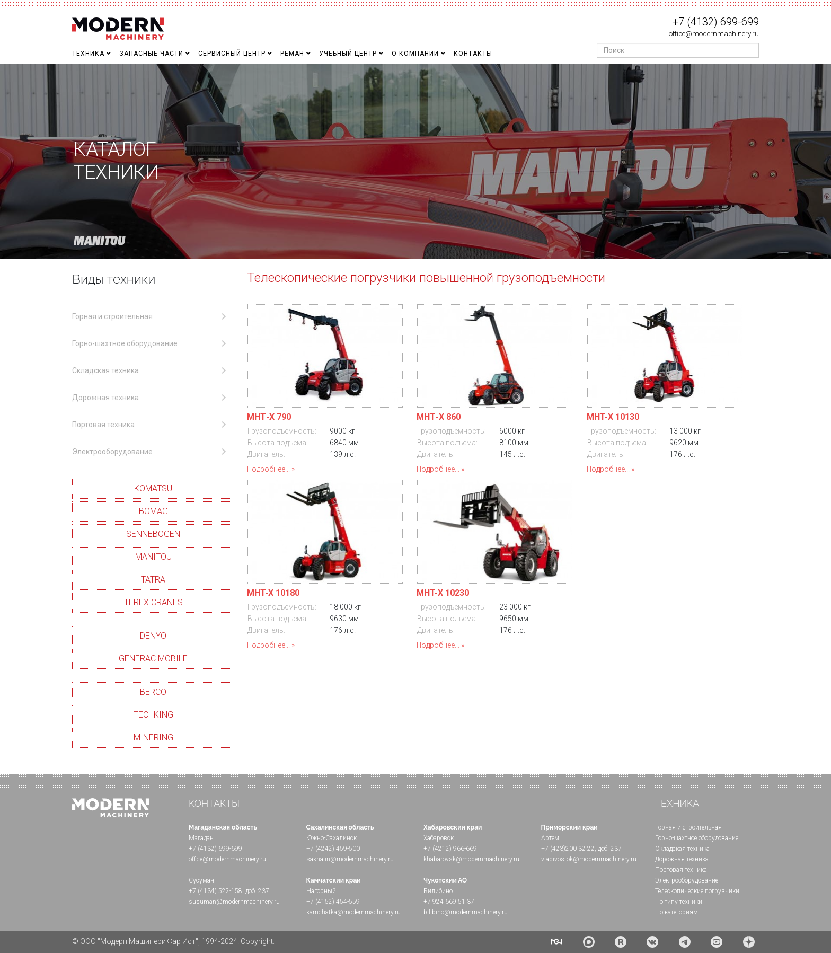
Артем (550, 838)
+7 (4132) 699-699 (716, 21)
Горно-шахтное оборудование (696, 838)
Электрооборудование (686, 880)
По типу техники (678, 901)
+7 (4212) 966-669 (450, 848)
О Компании (415, 53)
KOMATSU (153, 488)
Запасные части (151, 53)
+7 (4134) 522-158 (215, 891)
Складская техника (682, 848)
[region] (415, 161)
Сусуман (201, 880)
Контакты (473, 53)
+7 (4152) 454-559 (333, 901)
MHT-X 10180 (273, 593)
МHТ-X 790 (269, 417)
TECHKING (153, 715)
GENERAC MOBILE (153, 659)
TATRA (153, 580)
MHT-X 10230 (443, 593)
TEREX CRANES (153, 602)
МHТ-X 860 (439, 417)
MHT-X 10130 (613, 417)
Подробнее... (268, 469)
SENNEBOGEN (153, 534)
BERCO (153, 692)
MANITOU (153, 557)
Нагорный (321, 891)
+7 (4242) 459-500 (333, 848)
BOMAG (153, 511)
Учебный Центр (348, 53)
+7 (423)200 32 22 (568, 848)
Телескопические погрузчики (697, 891)
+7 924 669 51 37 (448, 901)
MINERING (153, 738)
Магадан (201, 838)
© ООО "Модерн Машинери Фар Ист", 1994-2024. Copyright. (173, 941)
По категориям (676, 912)
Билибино (438, 891)
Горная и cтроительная (688, 827)
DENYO (153, 636)
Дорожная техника (682, 859)
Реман (292, 53)
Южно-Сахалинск (331, 838)
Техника (88, 53)
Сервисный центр (232, 53)
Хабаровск (438, 838)
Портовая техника (681, 869)
